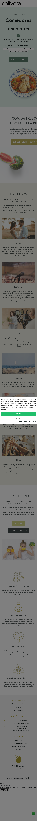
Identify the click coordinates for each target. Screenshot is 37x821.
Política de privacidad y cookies (27, 422)
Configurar (18, 418)
